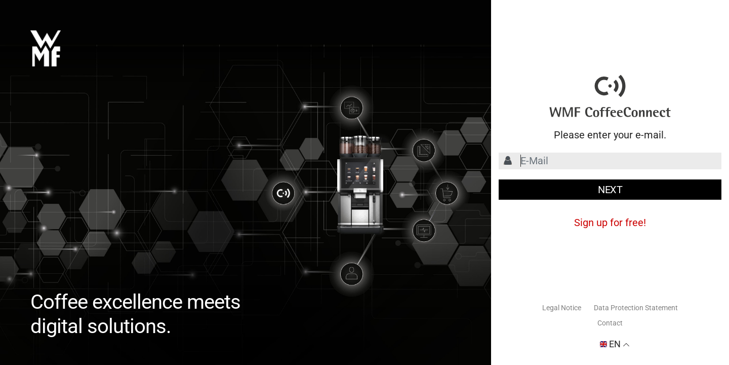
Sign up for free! (610, 222)
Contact (610, 323)
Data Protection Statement (636, 308)
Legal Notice (561, 308)
